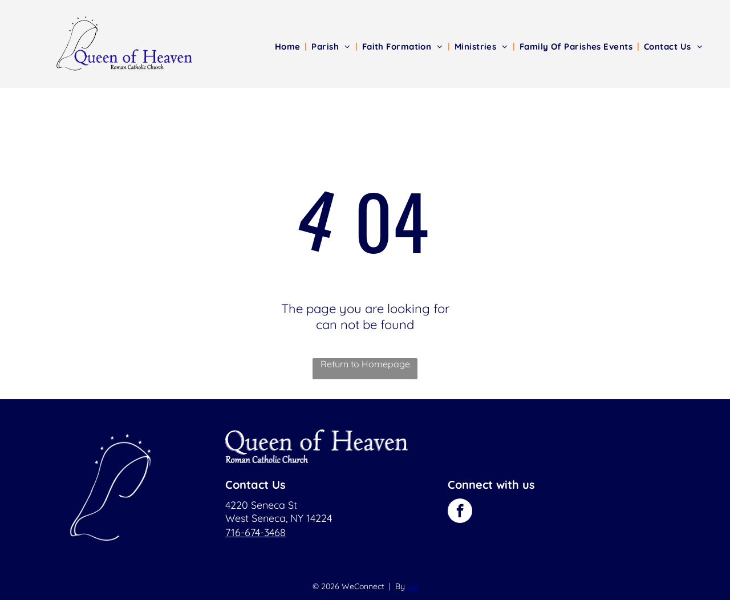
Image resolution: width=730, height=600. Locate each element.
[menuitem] (288, 46)
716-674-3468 (255, 532)
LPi (412, 586)
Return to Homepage (365, 364)
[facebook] (460, 512)
